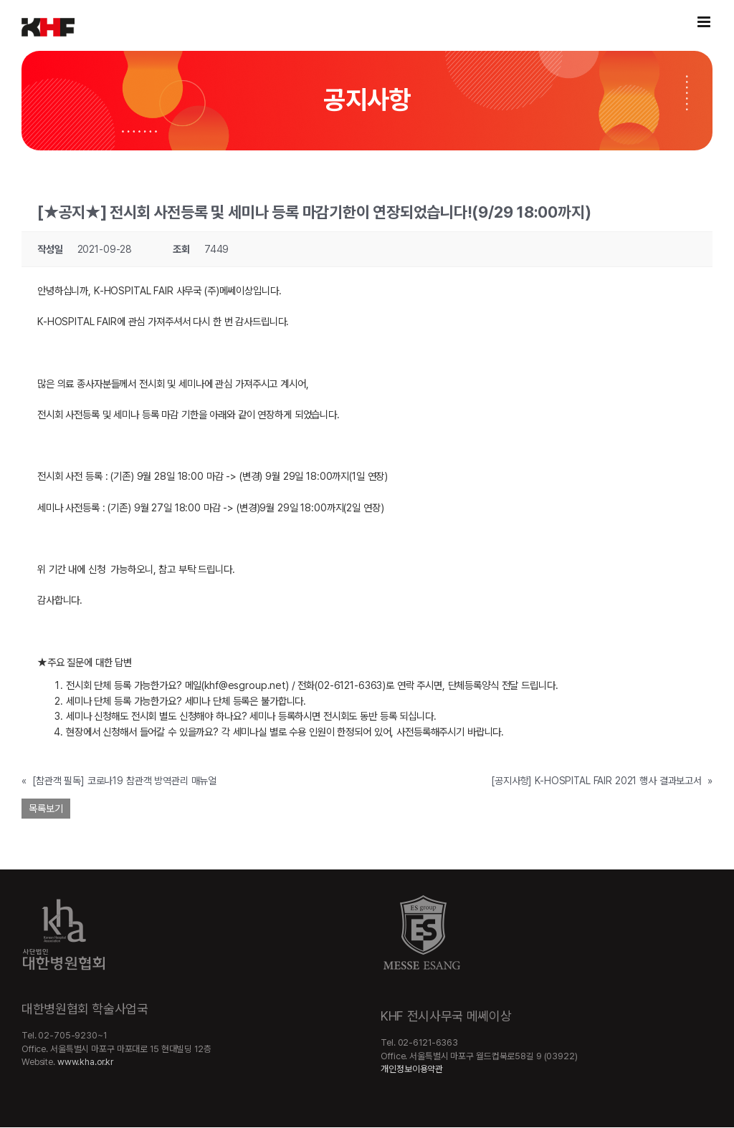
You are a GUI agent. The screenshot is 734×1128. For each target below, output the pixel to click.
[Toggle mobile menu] (704, 21)
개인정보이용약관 (412, 1069)
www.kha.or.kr (85, 1061)
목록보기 (46, 808)
